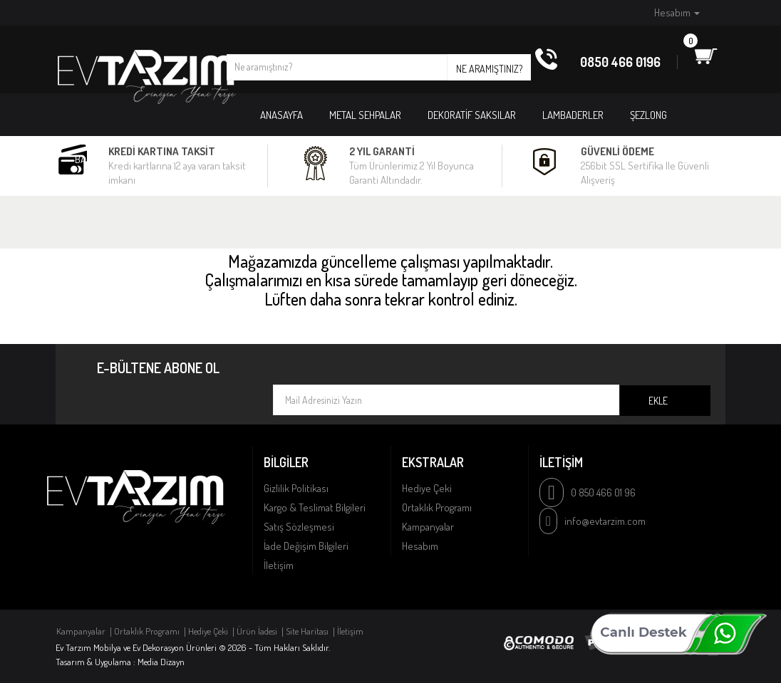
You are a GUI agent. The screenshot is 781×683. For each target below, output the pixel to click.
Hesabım (420, 546)
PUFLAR (190, 159)
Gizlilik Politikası (296, 488)
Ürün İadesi (257, 631)
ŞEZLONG (648, 115)
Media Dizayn (161, 661)
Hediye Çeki (427, 488)
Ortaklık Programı (437, 507)
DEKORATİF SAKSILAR (472, 115)
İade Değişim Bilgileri (306, 546)
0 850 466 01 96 (603, 492)
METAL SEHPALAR (365, 115)
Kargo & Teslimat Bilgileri (315, 507)
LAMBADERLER (573, 115)
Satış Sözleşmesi (299, 526)
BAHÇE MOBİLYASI (111, 159)
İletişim (279, 565)
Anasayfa (281, 115)
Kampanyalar (428, 526)
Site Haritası (307, 631)
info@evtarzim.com (605, 521)
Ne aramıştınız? (489, 69)
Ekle (658, 401)
